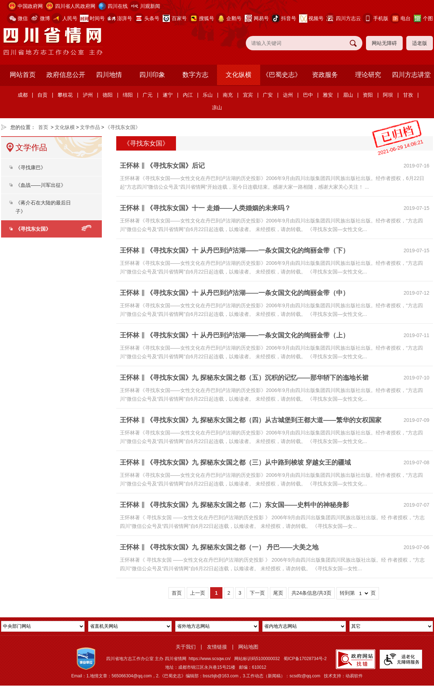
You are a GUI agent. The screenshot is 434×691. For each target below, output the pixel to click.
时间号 (97, 18)
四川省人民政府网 (75, 6)
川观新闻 (150, 6)
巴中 (308, 95)
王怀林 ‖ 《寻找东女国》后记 (162, 165)
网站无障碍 (384, 43)
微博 (45, 18)
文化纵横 (239, 74)
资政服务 (325, 74)
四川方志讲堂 (411, 74)
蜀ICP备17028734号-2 (305, 658)
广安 (268, 95)
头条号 (151, 18)
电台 (406, 18)
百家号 (179, 18)
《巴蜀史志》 (281, 74)
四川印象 (152, 74)
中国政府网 (30, 6)
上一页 (197, 593)
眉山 (348, 95)
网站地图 (248, 647)
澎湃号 (124, 18)
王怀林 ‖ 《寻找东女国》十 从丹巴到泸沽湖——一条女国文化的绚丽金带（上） (234, 335)
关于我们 (186, 647)
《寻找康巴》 (30, 167)
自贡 (42, 95)
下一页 (257, 593)
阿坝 (388, 95)
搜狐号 (206, 18)
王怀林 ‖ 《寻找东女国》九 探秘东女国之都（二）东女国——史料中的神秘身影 (234, 504)
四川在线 (118, 6)
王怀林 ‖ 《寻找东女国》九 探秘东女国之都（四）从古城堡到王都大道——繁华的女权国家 (250, 420)
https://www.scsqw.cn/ (210, 658)
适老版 (419, 43)
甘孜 (408, 95)
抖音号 (288, 18)
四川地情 (109, 74)
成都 (23, 95)
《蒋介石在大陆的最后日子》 (43, 207)
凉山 (217, 107)
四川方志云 (348, 18)
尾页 (278, 593)
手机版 (380, 18)
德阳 (108, 95)
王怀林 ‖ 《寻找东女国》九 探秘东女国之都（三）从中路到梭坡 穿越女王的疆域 (235, 462)
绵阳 (128, 95)
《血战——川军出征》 (40, 185)
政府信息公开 (65, 74)
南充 (228, 95)
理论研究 (368, 74)
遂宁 (168, 95)
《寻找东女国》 (122, 127)
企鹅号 (233, 18)
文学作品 (90, 127)
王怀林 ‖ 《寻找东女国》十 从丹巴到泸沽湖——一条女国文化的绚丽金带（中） (234, 292)
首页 (43, 127)
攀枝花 (65, 95)
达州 (288, 95)
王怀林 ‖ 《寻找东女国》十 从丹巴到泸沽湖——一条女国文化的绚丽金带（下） (234, 250)
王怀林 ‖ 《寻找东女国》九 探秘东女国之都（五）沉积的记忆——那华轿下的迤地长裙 (244, 377)
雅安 (328, 95)
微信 (23, 18)
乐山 (208, 95)
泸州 (88, 95)
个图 (428, 18)
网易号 (261, 18)
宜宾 (248, 95)
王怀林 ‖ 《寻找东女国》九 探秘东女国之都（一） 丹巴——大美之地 (219, 547)
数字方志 (195, 74)
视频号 (316, 18)
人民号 (69, 18)
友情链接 (217, 647)
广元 (148, 95)
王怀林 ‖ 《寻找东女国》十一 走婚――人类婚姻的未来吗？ (205, 208)
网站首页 (23, 74)
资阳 (368, 95)
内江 (188, 95)
